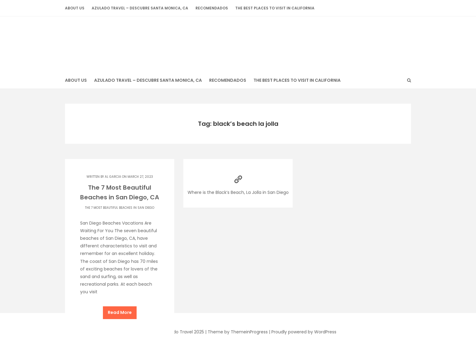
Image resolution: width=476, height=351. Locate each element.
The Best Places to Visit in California (274, 8)
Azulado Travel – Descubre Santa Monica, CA (140, 8)
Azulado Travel (238, 41)
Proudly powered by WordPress (303, 332)
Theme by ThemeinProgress (238, 332)
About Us (74, 8)
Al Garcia (113, 176)
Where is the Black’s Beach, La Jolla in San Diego (238, 183)
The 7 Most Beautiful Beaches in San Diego (119, 207)
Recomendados (211, 8)
